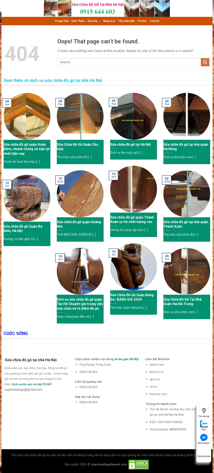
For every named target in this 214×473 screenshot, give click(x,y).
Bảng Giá (109, 21)
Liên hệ (154, 21)
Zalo (204, 425)
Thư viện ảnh (126, 21)
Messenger (204, 439)
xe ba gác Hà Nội (127, 359)
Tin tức (142, 21)
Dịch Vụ (94, 21)
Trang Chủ (61, 21)
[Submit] (205, 62)
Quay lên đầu (203, 452)
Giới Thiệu (78, 21)
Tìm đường (203, 412)
